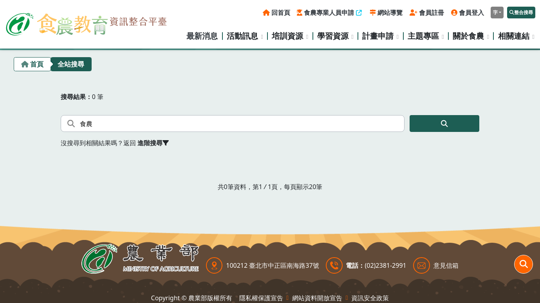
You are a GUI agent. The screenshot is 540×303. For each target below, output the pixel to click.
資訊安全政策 (370, 298)
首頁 (36, 64)
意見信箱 (446, 265)
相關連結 (513, 36)
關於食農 (468, 36)
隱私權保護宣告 (261, 298)
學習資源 (333, 36)
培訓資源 (287, 36)
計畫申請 (378, 36)
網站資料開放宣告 (317, 298)
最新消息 (202, 36)
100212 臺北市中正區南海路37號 (272, 265)
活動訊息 (242, 36)
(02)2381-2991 (385, 265)
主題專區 (423, 36)
